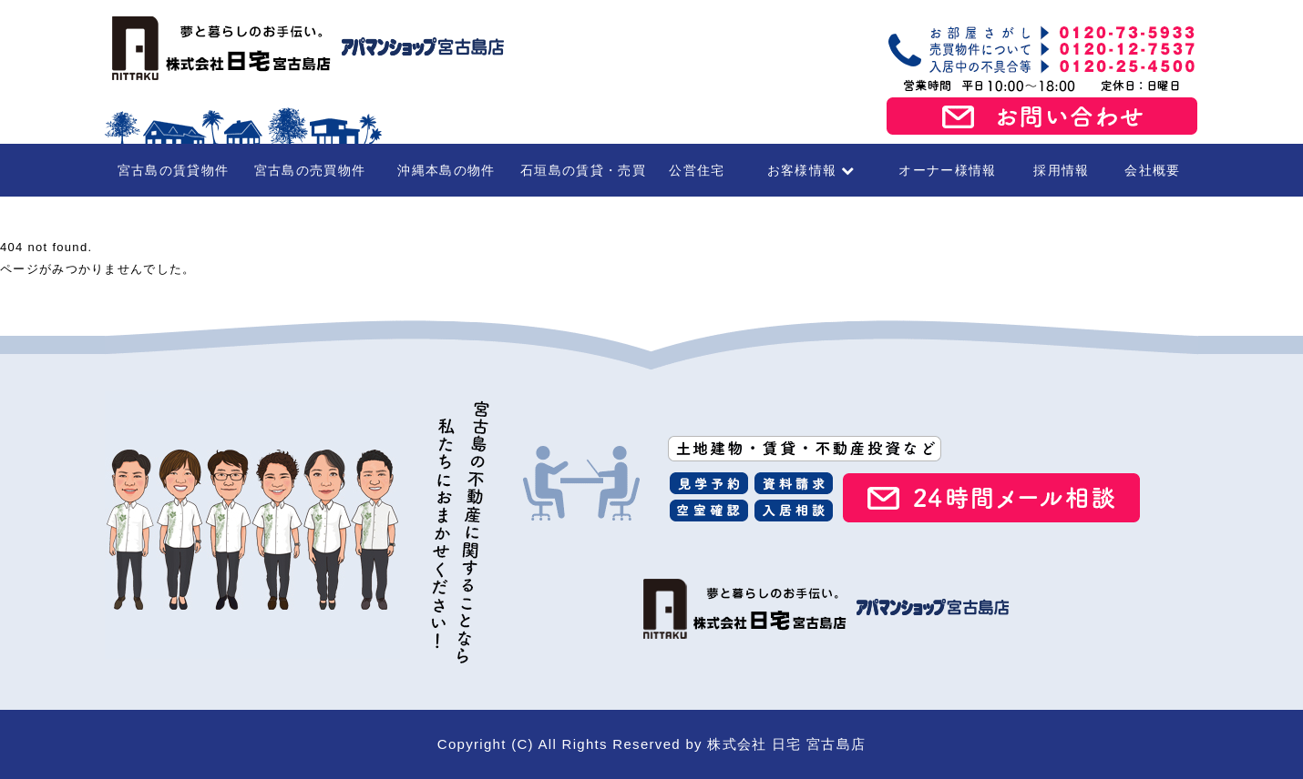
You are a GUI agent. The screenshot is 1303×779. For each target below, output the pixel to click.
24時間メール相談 (991, 497)
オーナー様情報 (947, 170)
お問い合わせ (1042, 116)
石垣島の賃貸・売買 (583, 170)
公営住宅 (696, 170)
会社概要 (1152, 170)
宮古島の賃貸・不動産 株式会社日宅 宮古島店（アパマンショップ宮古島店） (305, 48)
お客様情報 (811, 170)
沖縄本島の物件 (446, 170)
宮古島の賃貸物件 (173, 170)
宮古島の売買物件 (309, 170)
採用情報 (1061, 170)
